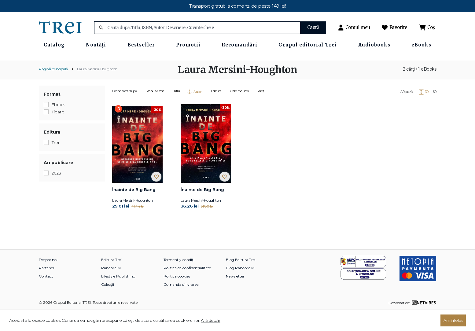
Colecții (107, 304)
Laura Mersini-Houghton (97, 88)
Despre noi (48, 279)
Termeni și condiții (179, 279)
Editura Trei (111, 279)
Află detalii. (210, 320)
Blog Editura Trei (241, 279)
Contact (46, 296)
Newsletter (235, 296)
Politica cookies (177, 296)
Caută (313, 27)
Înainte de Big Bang (134, 209)
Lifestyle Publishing (118, 296)
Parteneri (47, 287)
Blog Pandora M (240, 287)
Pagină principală (53, 88)
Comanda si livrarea (181, 304)
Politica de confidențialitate (187, 287)
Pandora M (111, 287)
